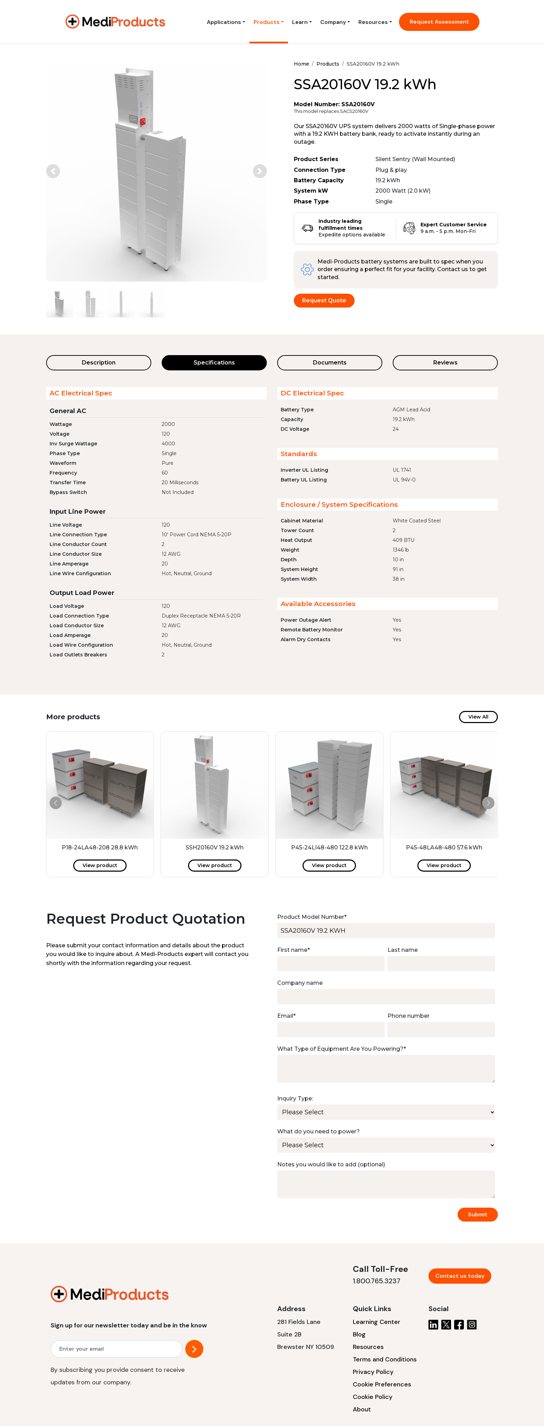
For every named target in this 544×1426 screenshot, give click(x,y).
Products (267, 22)
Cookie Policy (372, 1397)
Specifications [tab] (214, 362)
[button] (53, 171)
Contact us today (459, 1276)
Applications (224, 22)
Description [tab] (99, 362)
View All (478, 717)
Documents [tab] (330, 362)
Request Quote (324, 300)
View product (100, 865)
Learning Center (376, 1322)
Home (301, 64)
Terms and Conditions (385, 1359)
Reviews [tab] (445, 362)
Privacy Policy (373, 1372)
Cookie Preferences (382, 1384)
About (362, 1409)
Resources (373, 22)
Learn (300, 22)
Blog (359, 1334)
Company (333, 22)
